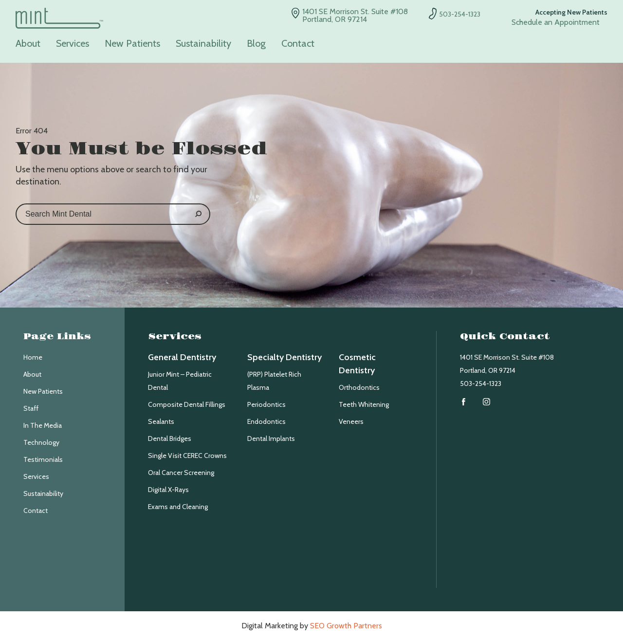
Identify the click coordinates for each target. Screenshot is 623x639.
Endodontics (266, 421)
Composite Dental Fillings (186, 404)
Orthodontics (359, 387)
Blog (256, 43)
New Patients (132, 43)
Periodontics (266, 404)
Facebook (463, 401)
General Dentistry (182, 357)
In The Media (42, 425)
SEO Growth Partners (346, 625)
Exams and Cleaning (178, 506)
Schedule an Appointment (556, 22)
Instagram (486, 401)
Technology (41, 442)
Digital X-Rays (168, 489)
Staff (30, 408)
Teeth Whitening (364, 404)
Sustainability (203, 43)
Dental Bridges (169, 438)
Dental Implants (271, 438)
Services (72, 43)
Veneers (351, 421)
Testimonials (43, 459)
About (28, 43)
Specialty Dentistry (284, 357)
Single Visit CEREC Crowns (187, 455)
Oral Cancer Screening (181, 472)
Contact (297, 43)
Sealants (161, 421)
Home (32, 357)
